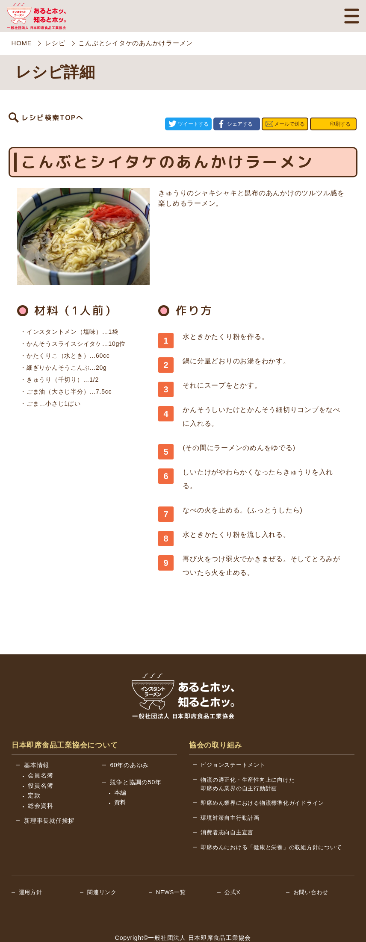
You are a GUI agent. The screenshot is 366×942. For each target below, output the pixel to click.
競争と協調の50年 (135, 757)
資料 (120, 777)
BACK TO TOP (325, 929)
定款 (34, 770)
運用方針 (30, 867)
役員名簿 (40, 760)
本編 (120, 767)
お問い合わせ (311, 867)
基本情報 (36, 740)
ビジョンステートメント (233, 740)
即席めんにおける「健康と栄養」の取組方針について (271, 822)
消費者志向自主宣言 (227, 807)
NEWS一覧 (171, 867)
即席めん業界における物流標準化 (262, 778)
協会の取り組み (215, 720)
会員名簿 (40, 750)
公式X (232, 867)
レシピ (55, 43)
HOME (22, 43)
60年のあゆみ (129, 740)
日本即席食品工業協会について (65, 720)
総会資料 (40, 780)
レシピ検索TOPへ (52, 111)
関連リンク (102, 867)
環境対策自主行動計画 (230, 793)
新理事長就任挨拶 (49, 795)
